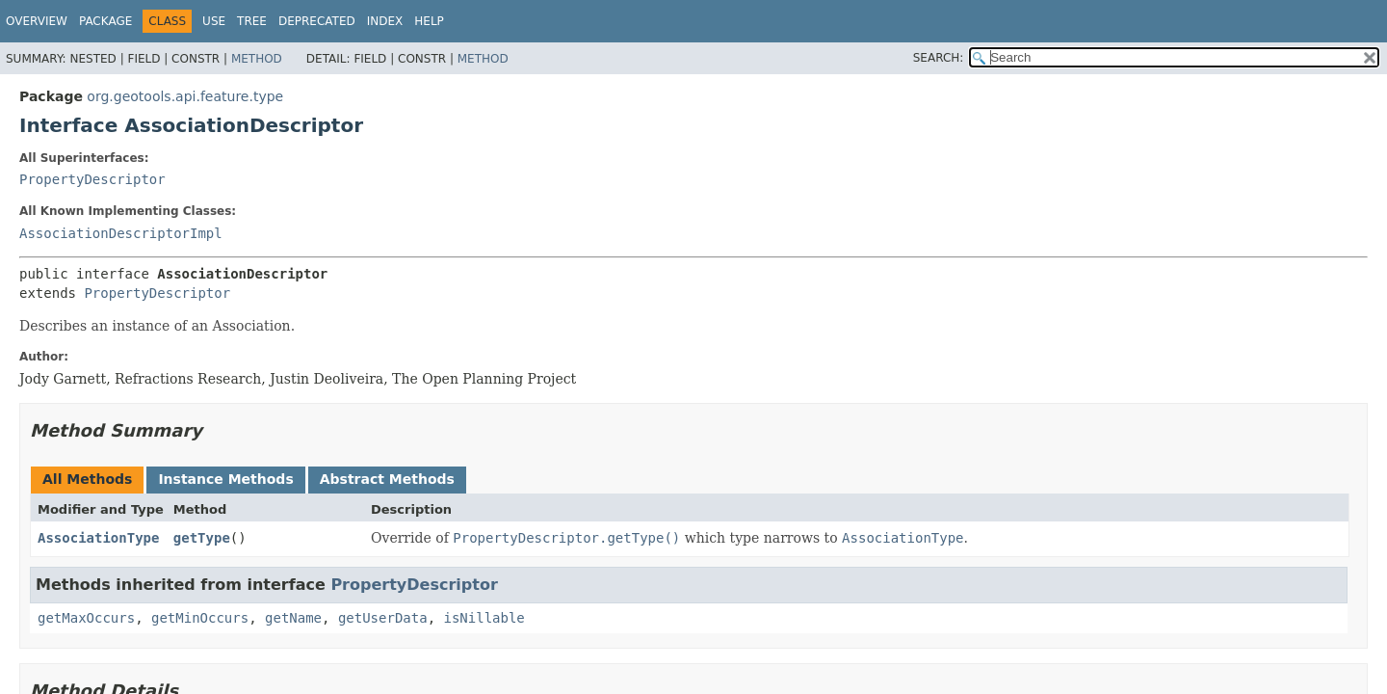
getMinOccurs (200, 618)
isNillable (483, 618)
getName (293, 618)
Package (105, 21)
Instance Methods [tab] (225, 479)
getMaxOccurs (86, 618)
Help (429, 21)
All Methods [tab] (87, 479)
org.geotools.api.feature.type (185, 96)
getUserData (383, 618)
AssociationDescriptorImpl (120, 233)
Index (385, 21)
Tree (252, 21)
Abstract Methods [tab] (387, 479)
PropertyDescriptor (92, 179)
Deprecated (316, 21)
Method (256, 59)
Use (213, 21)
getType (201, 538)
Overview (36, 21)
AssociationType (98, 538)
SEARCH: (938, 58)
